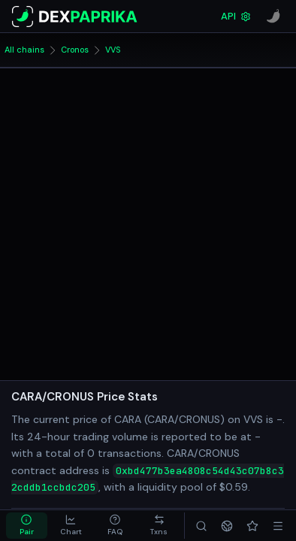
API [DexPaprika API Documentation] (236, 16)
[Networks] (227, 525)
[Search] (201, 525)
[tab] (26, 525)
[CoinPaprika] (273, 16)
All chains (24, 49)
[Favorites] (252, 525)
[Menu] (278, 525)
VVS (112, 49)
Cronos (75, 49)
